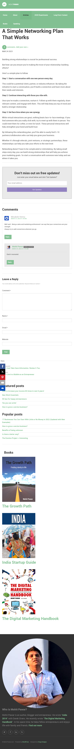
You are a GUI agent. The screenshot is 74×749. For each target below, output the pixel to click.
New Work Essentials (10, 395)
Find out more (35, 725)
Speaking (16, 24)
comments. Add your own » (15, 47)
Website (5, 339)
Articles (26, 15)
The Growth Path (16, 506)
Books (5, 24)
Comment (6, 291)
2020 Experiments (41, 15)
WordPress (25, 742)
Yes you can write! (9, 403)
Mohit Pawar (17, 247)
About (15, 15)
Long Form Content (60, 15)
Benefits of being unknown (12, 430)
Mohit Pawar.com (10, 4)
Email (5, 328)
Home (5, 15)
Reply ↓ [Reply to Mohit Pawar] (10, 262)
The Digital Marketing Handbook (30, 619)
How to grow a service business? (14, 407)
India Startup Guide (19, 562)
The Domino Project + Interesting (15, 438)
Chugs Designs (42, 742)
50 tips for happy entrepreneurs (14, 399)
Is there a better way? (10, 434)
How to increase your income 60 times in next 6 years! (23, 391)
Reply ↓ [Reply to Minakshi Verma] (8, 237)
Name (5, 316)
